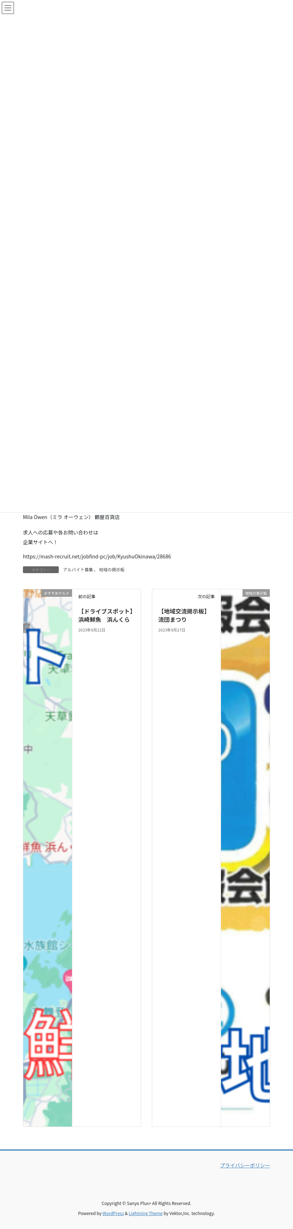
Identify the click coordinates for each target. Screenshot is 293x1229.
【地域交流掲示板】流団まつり (184, 615)
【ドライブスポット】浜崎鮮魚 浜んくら (105, 615)
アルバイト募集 (78, 569)
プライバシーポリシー (245, 1165)
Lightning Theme (146, 1213)
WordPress (113, 1213)
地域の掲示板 (112, 569)
